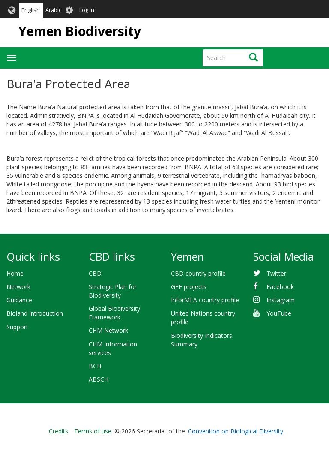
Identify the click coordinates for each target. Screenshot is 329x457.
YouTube (278, 313)
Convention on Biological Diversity (235, 431)
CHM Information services (113, 348)
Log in (86, 10)
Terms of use (92, 431)
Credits (58, 431)
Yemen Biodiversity (79, 31)
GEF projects (188, 287)
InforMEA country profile (205, 300)
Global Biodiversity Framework (114, 312)
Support (17, 327)
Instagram (280, 300)
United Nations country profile (203, 317)
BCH (95, 366)
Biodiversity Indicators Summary (201, 339)
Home (15, 273)
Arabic (53, 10)
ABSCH (98, 379)
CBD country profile (198, 273)
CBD (95, 273)
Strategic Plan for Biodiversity (113, 291)
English (30, 10)
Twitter (276, 273)
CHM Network (108, 330)
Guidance (19, 300)
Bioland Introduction (34, 313)
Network (18, 287)
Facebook (280, 287)
